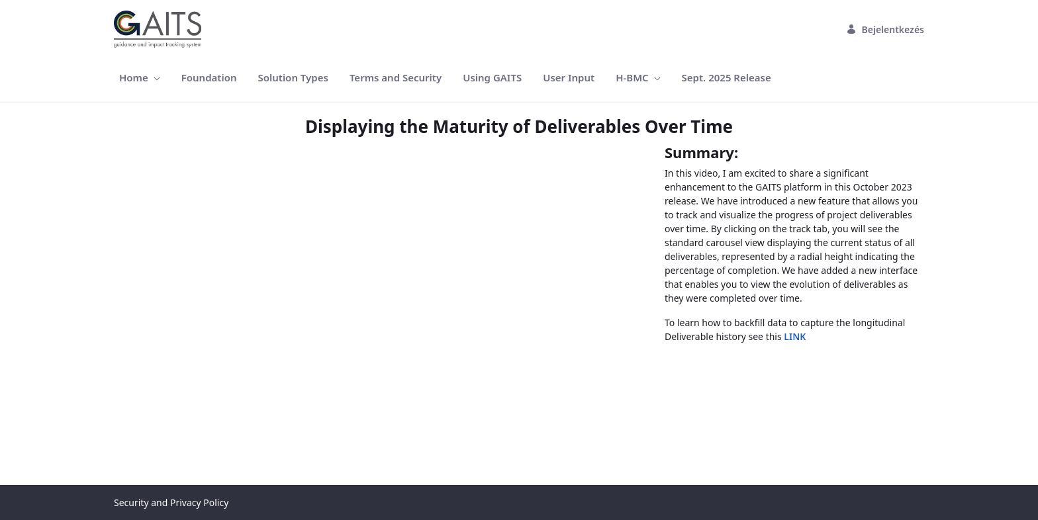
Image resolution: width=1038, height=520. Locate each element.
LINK (795, 336)
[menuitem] (139, 78)
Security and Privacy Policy (171, 502)
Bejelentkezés (885, 29)
